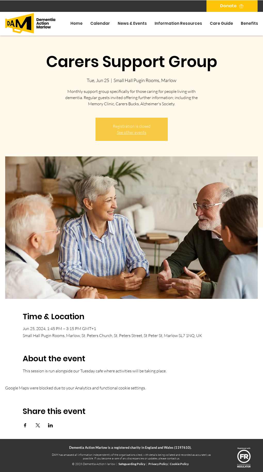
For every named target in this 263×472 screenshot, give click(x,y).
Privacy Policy (158, 464)
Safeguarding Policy (131, 464)
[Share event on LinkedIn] (50, 425)
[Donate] (232, 6)
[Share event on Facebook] (25, 425)
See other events (131, 132)
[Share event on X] (37, 425)
